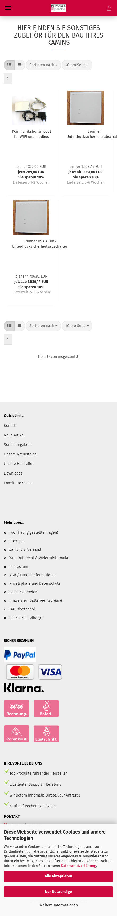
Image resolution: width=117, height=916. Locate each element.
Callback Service (23, 592)
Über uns (16, 541)
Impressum (18, 566)
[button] (9, 65)
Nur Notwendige (58, 892)
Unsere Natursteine (20, 454)
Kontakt (10, 426)
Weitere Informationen (58, 905)
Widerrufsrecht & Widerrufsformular (39, 558)
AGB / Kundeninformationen (33, 575)
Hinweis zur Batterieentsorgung (35, 600)
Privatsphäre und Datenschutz (34, 583)
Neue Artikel (14, 435)
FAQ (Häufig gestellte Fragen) (33, 532)
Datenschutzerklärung (78, 866)
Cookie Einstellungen (26, 617)
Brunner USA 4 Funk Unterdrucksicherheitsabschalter (39, 244)
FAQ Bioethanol (22, 609)
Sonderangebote (18, 445)
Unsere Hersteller (19, 464)
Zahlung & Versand (25, 549)
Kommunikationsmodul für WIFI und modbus (31, 134)
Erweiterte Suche (18, 483)
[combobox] (43, 65)
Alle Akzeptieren (58, 876)
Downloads (13, 473)
